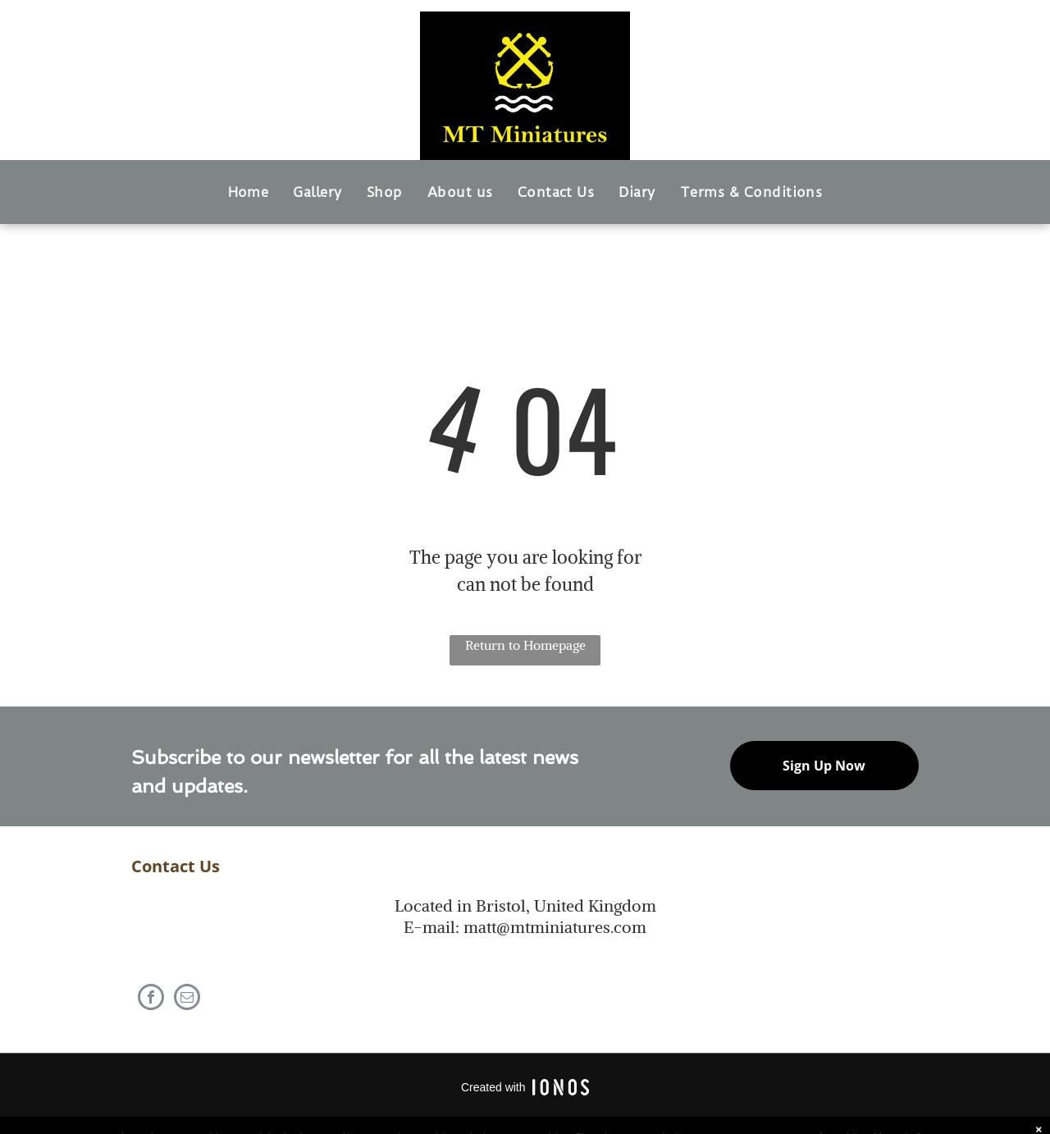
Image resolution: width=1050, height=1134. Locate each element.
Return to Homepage (525, 645)
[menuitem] (248, 192)
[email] (187, 999)
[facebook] (151, 999)
